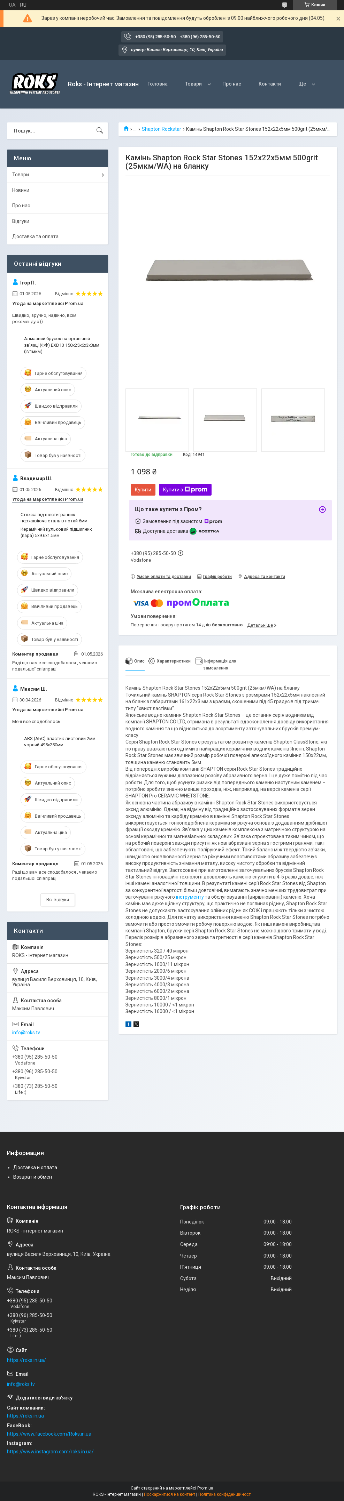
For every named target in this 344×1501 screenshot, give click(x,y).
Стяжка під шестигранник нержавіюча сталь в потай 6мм (54, 517)
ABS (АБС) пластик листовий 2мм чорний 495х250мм (59, 741)
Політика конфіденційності (225, 1494)
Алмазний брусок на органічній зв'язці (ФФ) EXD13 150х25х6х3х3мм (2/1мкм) (61, 345)
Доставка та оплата (35, 236)
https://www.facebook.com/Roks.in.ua (49, 1434)
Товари (193, 84)
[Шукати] (99, 130)
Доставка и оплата (35, 1167)
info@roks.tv (26, 1032)
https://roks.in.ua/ (26, 1360)
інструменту (190, 897)
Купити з (185, 490)
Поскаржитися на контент (169, 1494)
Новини (20, 190)
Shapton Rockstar (161, 129)
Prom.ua (205, 1488)
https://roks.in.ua (25, 1416)
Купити (143, 489)
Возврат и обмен (32, 1177)
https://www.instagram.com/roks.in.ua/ (50, 1451)
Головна (157, 84)
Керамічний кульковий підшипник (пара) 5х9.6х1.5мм (56, 532)
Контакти (270, 84)
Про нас (231, 84)
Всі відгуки (57, 899)
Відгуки (20, 221)
